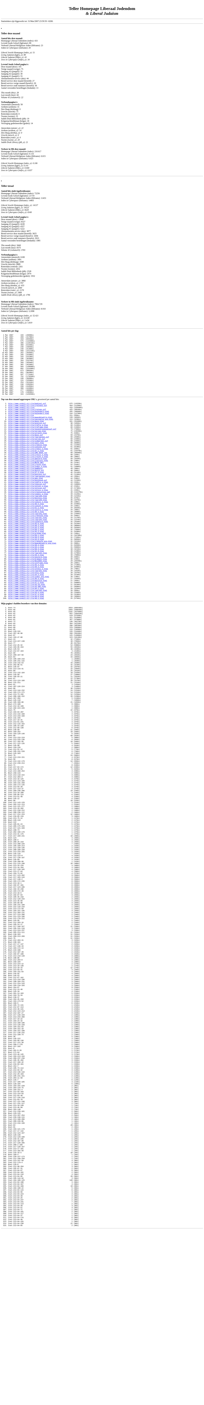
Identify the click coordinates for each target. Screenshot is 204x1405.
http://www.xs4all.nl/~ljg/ (21, 421)
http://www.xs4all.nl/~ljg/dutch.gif (26, 496)
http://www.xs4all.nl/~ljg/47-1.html (26, 472)
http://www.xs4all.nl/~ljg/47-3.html (26, 498)
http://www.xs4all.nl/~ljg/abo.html (25, 506)
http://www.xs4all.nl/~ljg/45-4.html (26, 609)
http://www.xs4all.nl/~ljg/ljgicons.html (28, 484)
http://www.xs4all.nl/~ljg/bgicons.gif (27, 501)
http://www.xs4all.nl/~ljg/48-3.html (26, 562)
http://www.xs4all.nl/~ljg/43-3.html (26, 565)
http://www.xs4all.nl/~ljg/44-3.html (26, 621)
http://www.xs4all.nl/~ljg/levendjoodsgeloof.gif (32, 447)
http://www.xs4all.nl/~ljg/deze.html (26, 437)
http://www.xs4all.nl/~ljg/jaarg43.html (27, 555)
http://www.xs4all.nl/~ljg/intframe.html (28, 607)
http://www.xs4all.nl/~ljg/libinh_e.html (28, 539)
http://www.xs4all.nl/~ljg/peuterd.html (27, 600)
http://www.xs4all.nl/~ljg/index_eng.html (28, 624)
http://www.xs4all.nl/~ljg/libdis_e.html (28, 524)
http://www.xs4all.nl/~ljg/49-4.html (26, 612)
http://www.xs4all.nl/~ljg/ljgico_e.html (28, 477)
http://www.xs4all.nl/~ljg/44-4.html (26, 642)
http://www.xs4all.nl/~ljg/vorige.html (27, 449)
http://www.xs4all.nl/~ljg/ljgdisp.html (27, 465)
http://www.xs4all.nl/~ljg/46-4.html (26, 626)
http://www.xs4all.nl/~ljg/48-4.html (26, 586)
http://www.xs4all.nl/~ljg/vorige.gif (26, 458)
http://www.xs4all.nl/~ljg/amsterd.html (27, 482)
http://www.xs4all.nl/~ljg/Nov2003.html (27, 605)
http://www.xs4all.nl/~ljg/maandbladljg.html (30, 432)
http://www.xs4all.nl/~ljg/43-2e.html (26, 633)
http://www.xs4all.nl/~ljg (21, 430)
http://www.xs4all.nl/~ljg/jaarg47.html (27, 553)
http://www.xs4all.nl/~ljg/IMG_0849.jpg (27, 475)
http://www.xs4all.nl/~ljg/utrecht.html (27, 451)
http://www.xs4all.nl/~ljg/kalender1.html (28, 428)
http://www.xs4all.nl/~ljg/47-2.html (26, 631)
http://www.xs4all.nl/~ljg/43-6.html (26, 579)
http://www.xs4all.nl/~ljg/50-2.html (26, 567)
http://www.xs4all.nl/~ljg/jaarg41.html (27, 548)
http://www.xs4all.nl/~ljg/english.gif (27, 439)
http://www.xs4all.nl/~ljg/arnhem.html (27, 572)
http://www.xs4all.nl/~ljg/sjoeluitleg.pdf (29, 522)
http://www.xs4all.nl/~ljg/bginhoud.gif (27, 508)
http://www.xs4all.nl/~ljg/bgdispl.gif (27, 416)
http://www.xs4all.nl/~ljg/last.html (26, 463)
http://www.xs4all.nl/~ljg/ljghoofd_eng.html (30, 581)
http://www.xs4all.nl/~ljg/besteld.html (27, 628)
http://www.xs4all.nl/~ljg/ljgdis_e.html (28, 470)
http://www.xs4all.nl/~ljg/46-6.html (26, 647)
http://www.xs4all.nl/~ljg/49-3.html (26, 598)
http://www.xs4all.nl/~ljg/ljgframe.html (28, 444)
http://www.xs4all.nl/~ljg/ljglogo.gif (27, 423)
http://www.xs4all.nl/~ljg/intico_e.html (28, 520)
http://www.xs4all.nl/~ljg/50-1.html (26, 574)
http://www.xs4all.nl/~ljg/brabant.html (27, 602)
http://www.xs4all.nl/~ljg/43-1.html (26, 588)
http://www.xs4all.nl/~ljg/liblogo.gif (27, 468)
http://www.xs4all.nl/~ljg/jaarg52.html (27, 616)
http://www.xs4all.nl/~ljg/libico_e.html (28, 534)
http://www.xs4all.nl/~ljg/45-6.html (26, 560)
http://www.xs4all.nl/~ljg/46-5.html (26, 536)
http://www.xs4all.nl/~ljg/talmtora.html (28, 557)
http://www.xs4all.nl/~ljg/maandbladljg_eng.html (32, 583)
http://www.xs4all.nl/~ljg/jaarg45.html (27, 640)
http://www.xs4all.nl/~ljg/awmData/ (25, 494)
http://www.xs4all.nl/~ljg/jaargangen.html (29, 503)
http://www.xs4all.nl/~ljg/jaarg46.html (27, 531)
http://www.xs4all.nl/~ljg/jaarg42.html (27, 595)
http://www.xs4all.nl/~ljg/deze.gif (25, 454)
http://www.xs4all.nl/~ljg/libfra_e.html (28, 510)
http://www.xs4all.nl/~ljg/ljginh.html (27, 489)
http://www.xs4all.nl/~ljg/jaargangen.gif (28, 456)
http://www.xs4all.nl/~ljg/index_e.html (27, 491)
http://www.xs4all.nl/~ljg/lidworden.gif (28, 461)
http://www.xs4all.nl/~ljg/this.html (26, 619)
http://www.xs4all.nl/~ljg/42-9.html (26, 593)
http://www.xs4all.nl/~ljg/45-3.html (26, 569)
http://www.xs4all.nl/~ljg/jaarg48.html (27, 527)
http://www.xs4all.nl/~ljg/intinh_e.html (28, 515)
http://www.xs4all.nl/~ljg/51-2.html (26, 541)
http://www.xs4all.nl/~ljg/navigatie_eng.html (30, 435)
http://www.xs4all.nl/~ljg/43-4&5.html (27, 635)
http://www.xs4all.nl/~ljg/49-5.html (26, 576)
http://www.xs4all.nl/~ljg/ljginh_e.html (28, 480)
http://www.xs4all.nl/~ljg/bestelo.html (27, 529)
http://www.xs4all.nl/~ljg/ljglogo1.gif (27, 418)
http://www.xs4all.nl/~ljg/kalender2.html (28, 425)
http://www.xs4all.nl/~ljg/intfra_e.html (28, 543)
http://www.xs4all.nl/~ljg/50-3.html (26, 591)
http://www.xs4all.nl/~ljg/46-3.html (26, 546)
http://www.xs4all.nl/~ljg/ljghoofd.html (28, 550)
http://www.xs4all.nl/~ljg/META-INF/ (26, 487)
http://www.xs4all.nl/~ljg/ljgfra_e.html (28, 442)
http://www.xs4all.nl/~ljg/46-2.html (26, 638)
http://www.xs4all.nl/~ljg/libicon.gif (27, 513)
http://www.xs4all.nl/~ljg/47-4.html (26, 645)
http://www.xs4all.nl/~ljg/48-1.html (26, 650)
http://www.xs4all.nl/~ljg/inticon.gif (27, 517)
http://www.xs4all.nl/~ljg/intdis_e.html (28, 614)
